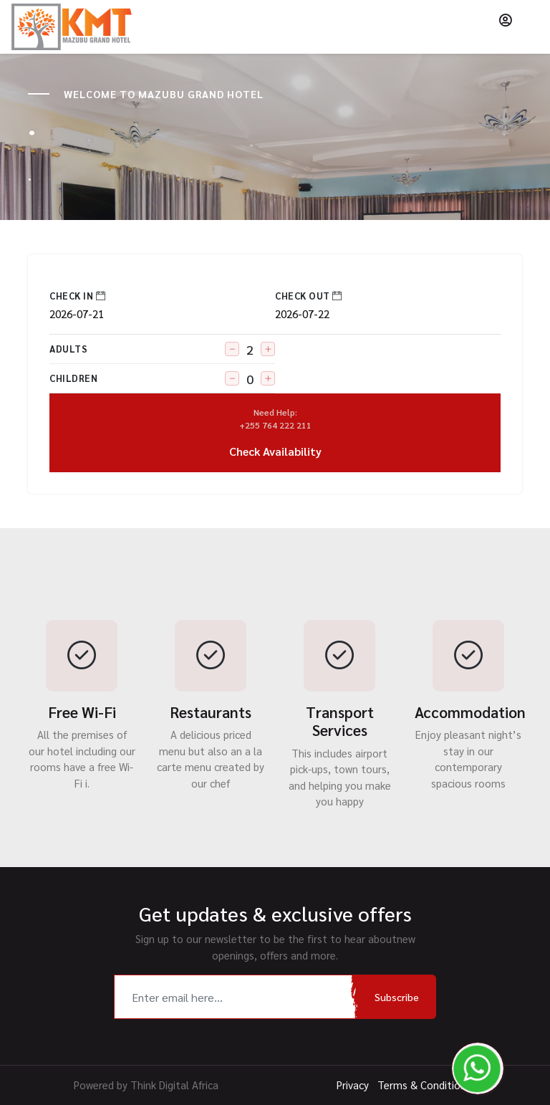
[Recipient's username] (236, 997)
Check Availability (275, 432)
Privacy (353, 1084)
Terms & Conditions (424, 1084)
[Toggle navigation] (529, 20)
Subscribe (397, 996)
